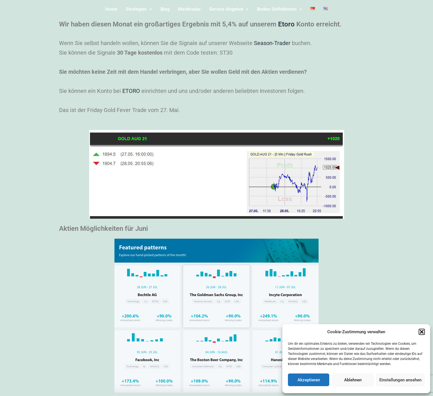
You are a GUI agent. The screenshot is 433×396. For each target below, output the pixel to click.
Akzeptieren (308, 379)
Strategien (139, 9)
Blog (165, 9)
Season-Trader (272, 43)
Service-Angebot (229, 9)
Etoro (286, 24)
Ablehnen (353, 379)
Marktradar (189, 9)
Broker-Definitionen (279, 9)
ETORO (131, 91)
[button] (422, 332)
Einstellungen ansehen (400, 379)
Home (111, 9)
